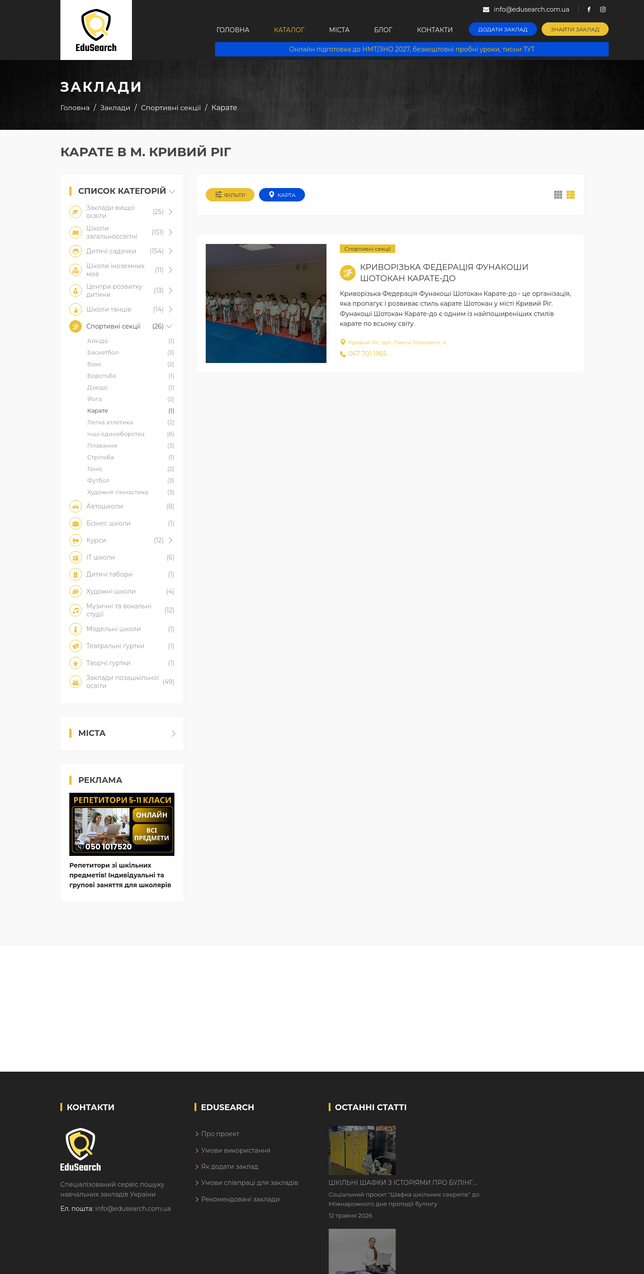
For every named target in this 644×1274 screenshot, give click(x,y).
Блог (383, 30)
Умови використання (236, 1150)
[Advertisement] (322, 1009)
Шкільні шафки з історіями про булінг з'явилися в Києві (477, 1133)
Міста (339, 30)
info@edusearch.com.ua (133, 1209)
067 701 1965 (363, 354)
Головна (233, 30)
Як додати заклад (229, 1167)
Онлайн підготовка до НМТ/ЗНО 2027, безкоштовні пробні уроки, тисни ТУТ (412, 49)
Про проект (220, 1134)
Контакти (435, 30)
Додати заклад (503, 29)
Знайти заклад (575, 29)
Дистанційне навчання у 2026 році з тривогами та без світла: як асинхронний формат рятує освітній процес (484, 1189)
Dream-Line (565, 1261)
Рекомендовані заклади (240, 1199)
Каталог (289, 30)
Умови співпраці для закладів (249, 1183)
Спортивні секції (367, 248)
